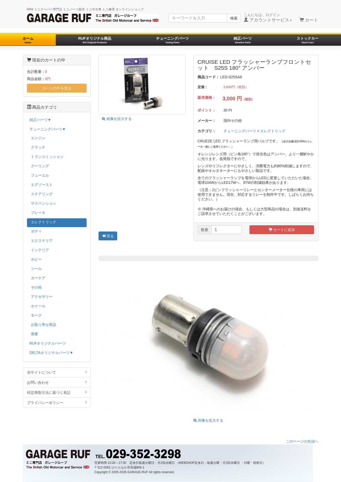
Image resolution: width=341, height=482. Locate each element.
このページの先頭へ (302, 441)
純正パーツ (243, 40)
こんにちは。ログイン (268, 18)
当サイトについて (57, 372)
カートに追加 (282, 230)
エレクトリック (273, 131)
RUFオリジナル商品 (94, 40)
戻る (108, 236)
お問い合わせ (57, 382)
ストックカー (307, 40)
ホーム (28, 40)
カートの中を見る (56, 88)
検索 (234, 18)
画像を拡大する (117, 119)
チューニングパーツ (172, 40)
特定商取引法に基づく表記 (57, 392)
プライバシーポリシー (57, 402)
